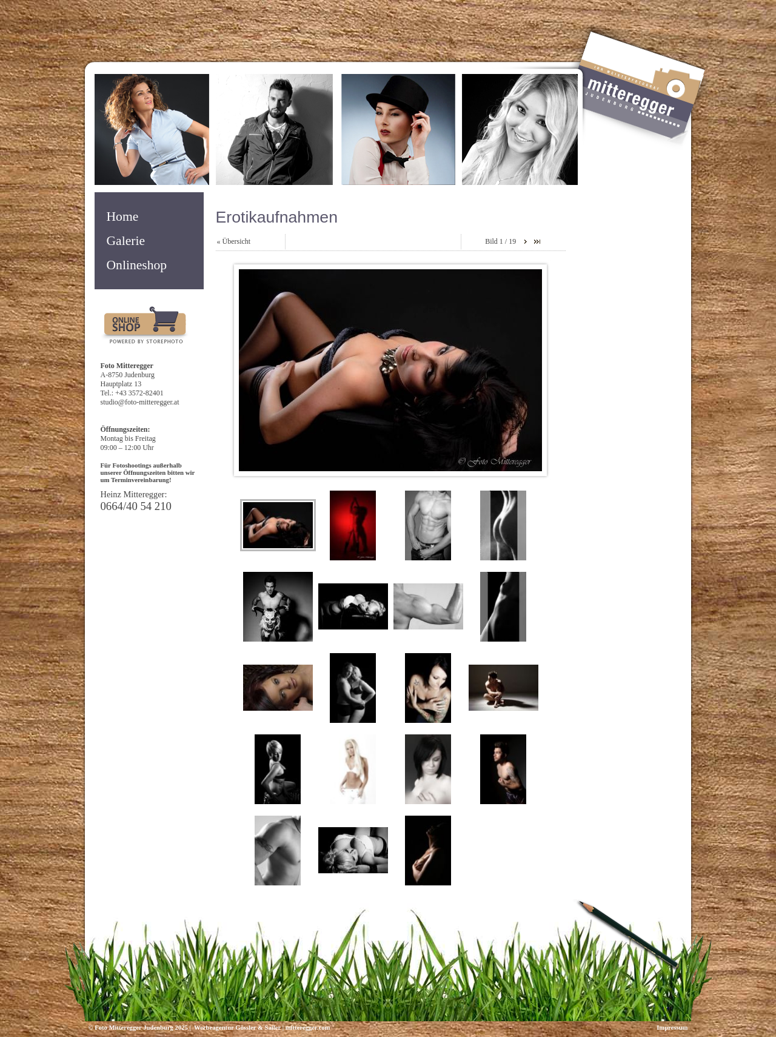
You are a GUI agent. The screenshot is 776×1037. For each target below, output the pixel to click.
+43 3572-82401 (139, 393)
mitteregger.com (308, 1027)
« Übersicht (234, 241)
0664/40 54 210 (136, 506)
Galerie (126, 240)
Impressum (672, 1027)
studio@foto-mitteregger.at (140, 402)
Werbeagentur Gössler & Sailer (237, 1027)
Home (123, 216)
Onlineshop (137, 265)
